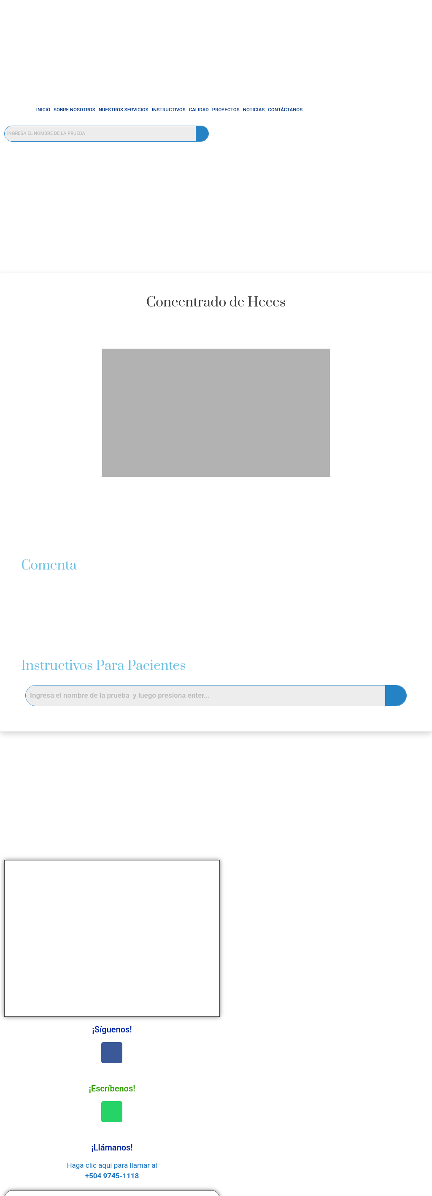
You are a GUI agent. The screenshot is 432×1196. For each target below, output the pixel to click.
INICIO (25, 110)
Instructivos (150, 110)
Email (314, 911)
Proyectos (207, 110)
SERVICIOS (135, 1088)
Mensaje (318, 942)
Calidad (181, 110)
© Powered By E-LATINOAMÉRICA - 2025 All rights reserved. (216, 1188)
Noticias (236, 110)
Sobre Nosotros (57, 110)
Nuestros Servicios (105, 110)
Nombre (318, 881)
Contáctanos (267, 110)
